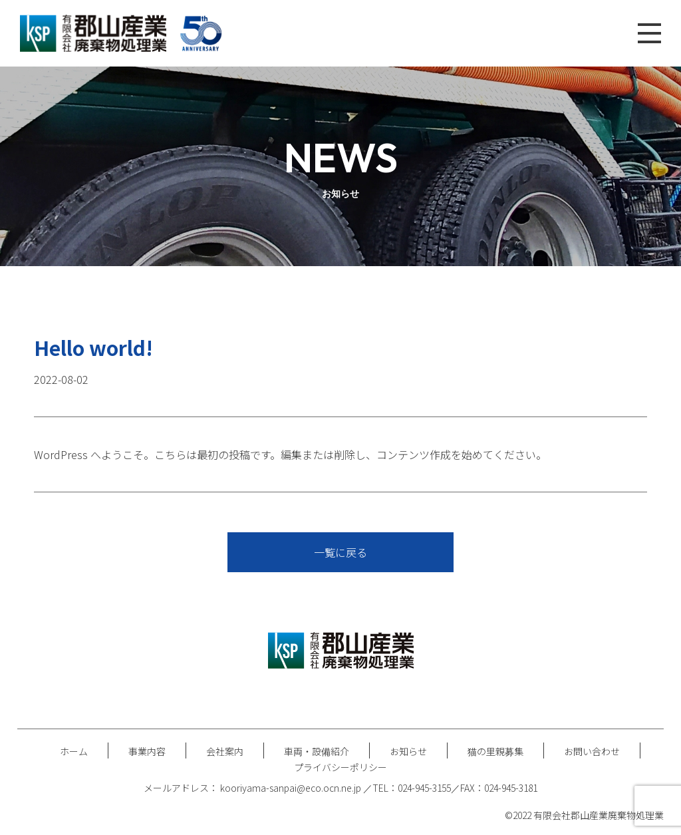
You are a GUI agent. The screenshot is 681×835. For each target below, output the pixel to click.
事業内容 (147, 751)
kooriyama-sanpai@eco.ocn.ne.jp (291, 787)
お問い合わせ (592, 751)
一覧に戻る (340, 552)
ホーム (74, 751)
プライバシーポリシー (340, 767)
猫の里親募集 (495, 751)
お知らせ (408, 751)
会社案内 (224, 751)
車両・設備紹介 (316, 751)
